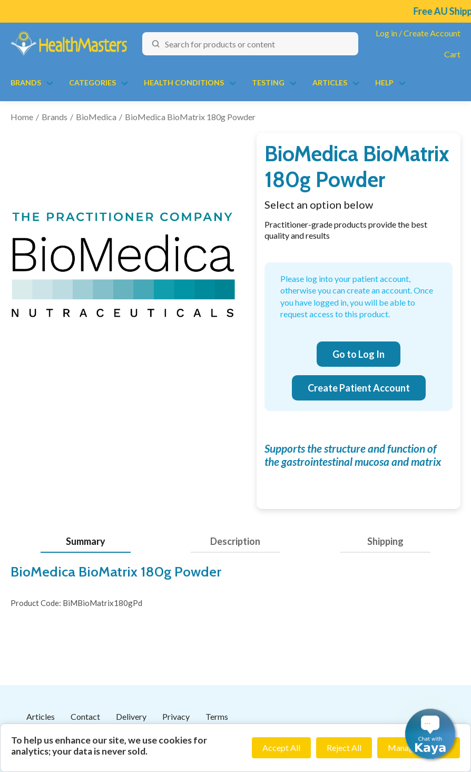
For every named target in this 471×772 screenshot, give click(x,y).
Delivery (131, 716)
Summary (85, 541)
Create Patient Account (359, 388)
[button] (430, 734)
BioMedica (96, 117)
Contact (85, 716)
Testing (268, 82)
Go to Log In (358, 354)
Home (22, 117)
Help (384, 82)
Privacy (176, 716)
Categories (92, 82)
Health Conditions (184, 82)
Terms (216, 716)
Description (235, 541)
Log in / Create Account (418, 33)
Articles (329, 82)
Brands (26, 82)
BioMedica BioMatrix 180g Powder (190, 117)
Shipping (385, 541)
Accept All (281, 747)
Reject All (344, 747)
